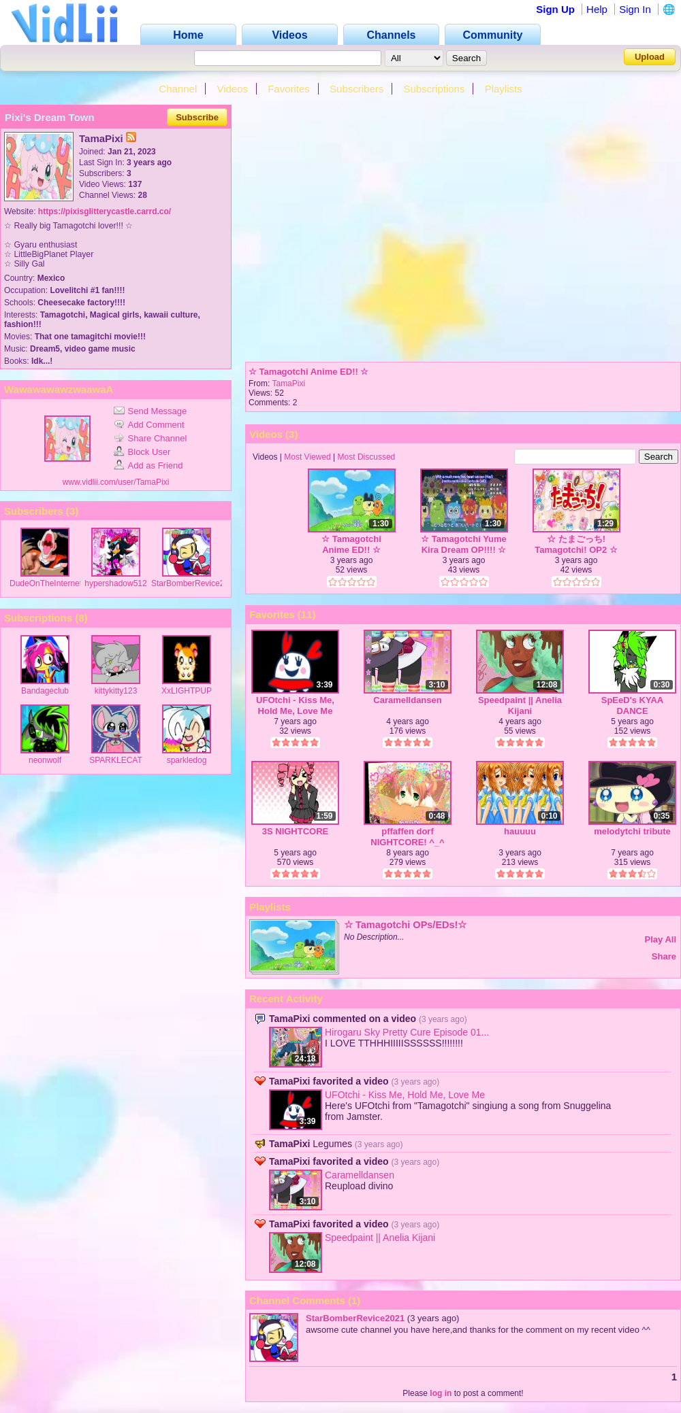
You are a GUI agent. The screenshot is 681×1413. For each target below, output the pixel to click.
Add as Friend (148, 465)
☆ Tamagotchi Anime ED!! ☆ (308, 372)
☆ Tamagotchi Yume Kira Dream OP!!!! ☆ (464, 544)
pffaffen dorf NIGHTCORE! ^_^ (407, 836)
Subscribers (356, 89)
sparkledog (187, 760)
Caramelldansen (407, 700)
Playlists (503, 89)
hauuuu (520, 831)
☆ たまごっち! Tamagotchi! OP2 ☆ (576, 544)
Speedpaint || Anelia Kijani (520, 705)
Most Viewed (307, 457)
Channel (178, 89)
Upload (650, 57)
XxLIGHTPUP (186, 691)
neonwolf (45, 760)
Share (664, 956)
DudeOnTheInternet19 (50, 583)
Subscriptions (433, 89)
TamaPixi (288, 383)
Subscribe (197, 117)
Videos (232, 89)
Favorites (289, 89)
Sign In (635, 9)
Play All (660, 939)
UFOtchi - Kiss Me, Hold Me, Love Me (295, 705)
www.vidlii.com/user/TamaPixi (116, 482)
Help (596, 9)
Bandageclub (45, 691)
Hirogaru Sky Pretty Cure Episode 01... (407, 1032)
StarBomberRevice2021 (194, 583)
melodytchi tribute (632, 831)
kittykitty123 (116, 691)
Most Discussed (367, 457)
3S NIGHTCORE (295, 831)
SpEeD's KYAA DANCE (632, 705)
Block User (142, 452)
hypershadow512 (115, 583)
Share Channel (150, 438)
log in (441, 1393)
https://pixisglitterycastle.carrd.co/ (104, 211)
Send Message (150, 411)
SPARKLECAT (115, 760)
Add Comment (149, 425)
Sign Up (555, 9)
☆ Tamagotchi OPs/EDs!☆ (405, 924)
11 (307, 614)
